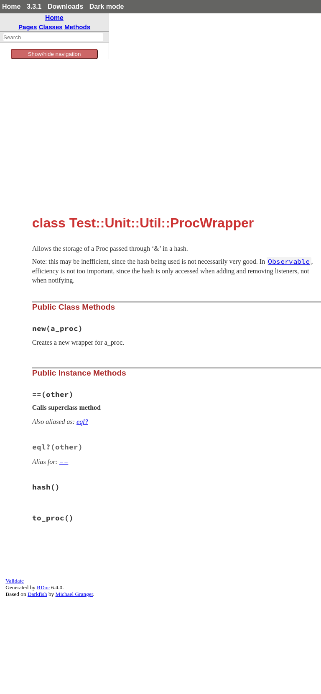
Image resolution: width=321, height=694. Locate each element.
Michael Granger (74, 594)
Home (11, 6)
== (64, 461)
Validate (14, 581)
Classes (51, 26)
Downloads (65, 6)
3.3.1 (34, 6)
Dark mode (106, 6)
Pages (27, 26)
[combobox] (53, 37)
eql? (82, 421)
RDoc (43, 587)
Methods (77, 26)
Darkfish (37, 594)
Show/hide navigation (54, 54)
